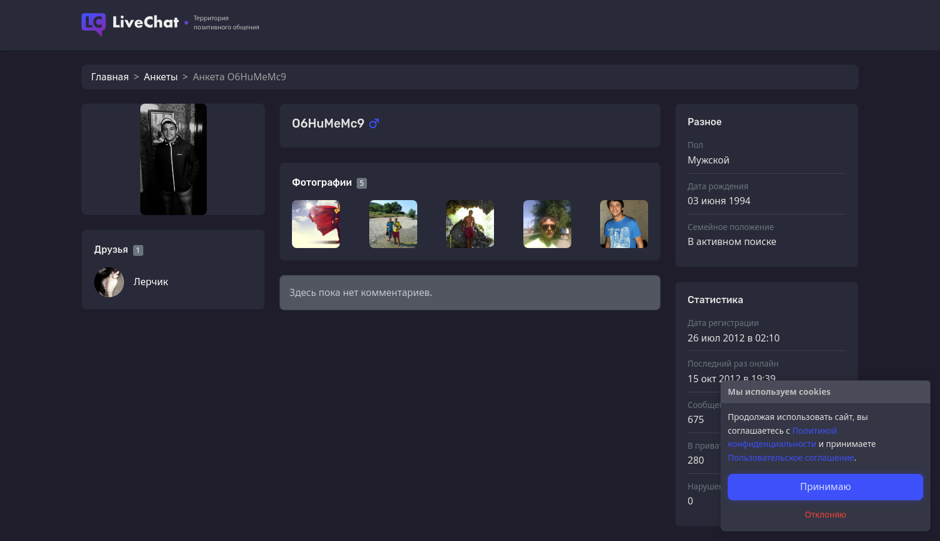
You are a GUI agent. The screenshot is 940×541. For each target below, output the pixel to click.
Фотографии (322, 182)
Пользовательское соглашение (791, 457)
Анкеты (160, 76)
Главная (110, 76)
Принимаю (825, 486)
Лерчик (151, 281)
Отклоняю (825, 514)
